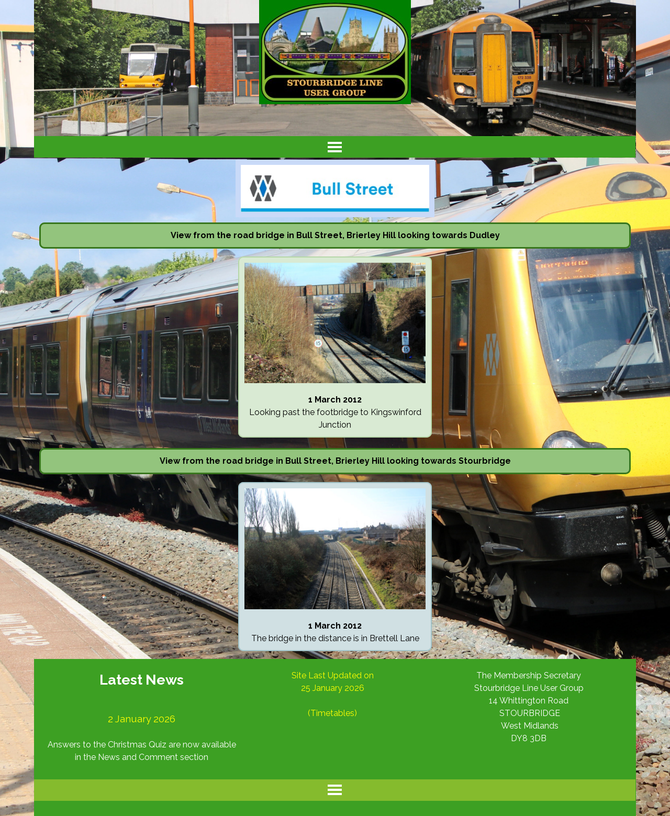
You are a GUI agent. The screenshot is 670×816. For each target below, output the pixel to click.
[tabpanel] (335, 235)
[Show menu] (334, 147)
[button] (335, 262)
